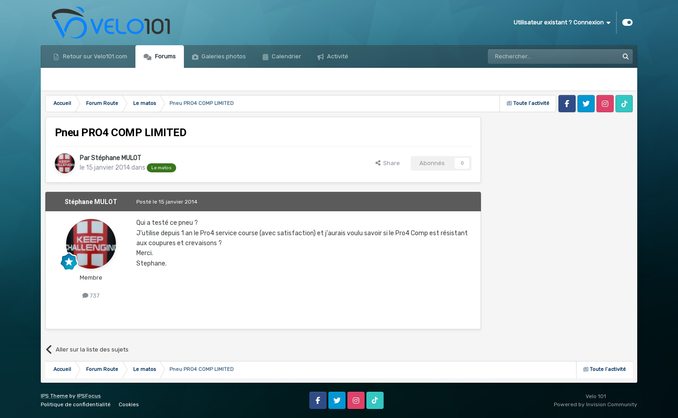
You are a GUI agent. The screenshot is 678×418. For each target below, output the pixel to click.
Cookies (129, 404)
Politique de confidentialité (76, 404)
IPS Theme (54, 396)
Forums (165, 56)
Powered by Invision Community (595, 404)
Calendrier (285, 56)
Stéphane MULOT (116, 158)
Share (387, 163)
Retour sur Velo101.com (94, 56)
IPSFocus (89, 396)
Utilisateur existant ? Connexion (562, 22)
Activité (337, 56)
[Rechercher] (533, 56)
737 (91, 295)
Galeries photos (223, 56)
